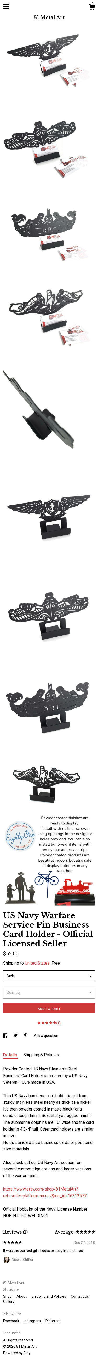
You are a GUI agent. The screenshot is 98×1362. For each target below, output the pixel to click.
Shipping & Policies (41, 1054)
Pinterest (53, 1321)
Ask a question (46, 1036)
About (21, 1296)
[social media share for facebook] (5, 1036)
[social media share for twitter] (16, 1036)
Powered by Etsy (17, 1353)
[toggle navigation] (6, 6)
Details (10, 1054)
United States (37, 963)
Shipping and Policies (49, 1296)
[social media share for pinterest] (26, 1036)
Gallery (8, 1301)
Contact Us (80, 1296)
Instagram (33, 1321)
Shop (8, 1296)
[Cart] (92, 8)
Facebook (11, 1321)
